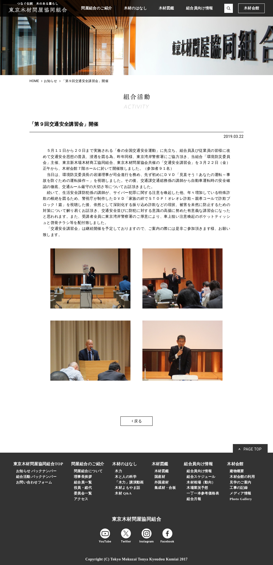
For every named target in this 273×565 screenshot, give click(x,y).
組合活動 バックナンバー (36, 477)
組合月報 (194, 499)
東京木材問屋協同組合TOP (38, 464)
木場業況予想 (197, 488)
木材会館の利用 (242, 477)
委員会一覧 (83, 493)
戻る (137, 421)
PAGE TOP (253, 449)
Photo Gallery (241, 499)
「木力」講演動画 (129, 482)
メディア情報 (240, 493)
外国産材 (161, 482)
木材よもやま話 (127, 488)
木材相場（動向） (201, 482)
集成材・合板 (165, 488)
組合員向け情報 (199, 471)
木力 (118, 471)
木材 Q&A (123, 493)
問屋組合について (88, 471)
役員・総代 (83, 488)
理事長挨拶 (83, 477)
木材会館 (251, 8)
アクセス (81, 499)
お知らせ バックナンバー (36, 471)
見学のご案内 (240, 482)
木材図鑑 (161, 471)
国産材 (159, 477)
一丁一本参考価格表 (203, 493)
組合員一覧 (83, 482)
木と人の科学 (125, 477)
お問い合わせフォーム (34, 482)
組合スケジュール (201, 477)
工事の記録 (239, 488)
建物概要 (237, 471)
